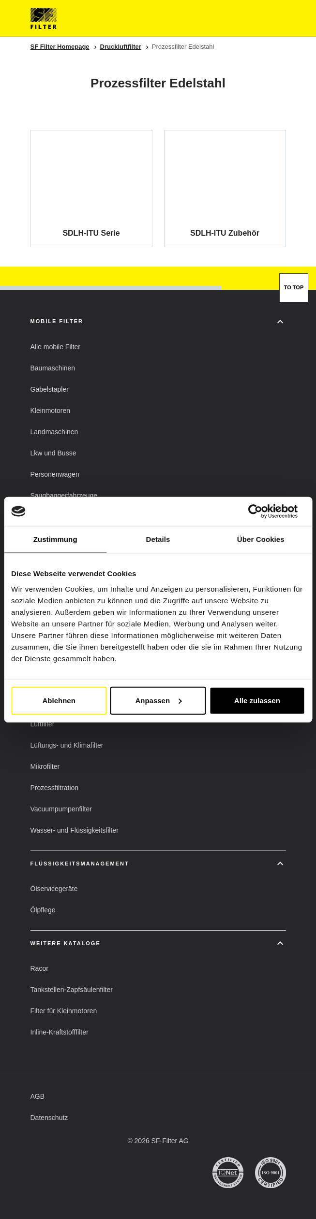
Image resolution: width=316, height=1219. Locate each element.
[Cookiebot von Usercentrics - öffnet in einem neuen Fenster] (262, 511)
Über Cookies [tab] (261, 539)
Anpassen (158, 700)
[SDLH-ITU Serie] (91, 188)
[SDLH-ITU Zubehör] (225, 188)
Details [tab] (158, 539)
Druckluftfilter (120, 46)
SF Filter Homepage (60, 46)
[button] (55, 347)
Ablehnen (59, 700)
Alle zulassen (257, 700)
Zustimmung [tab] (55, 539)
